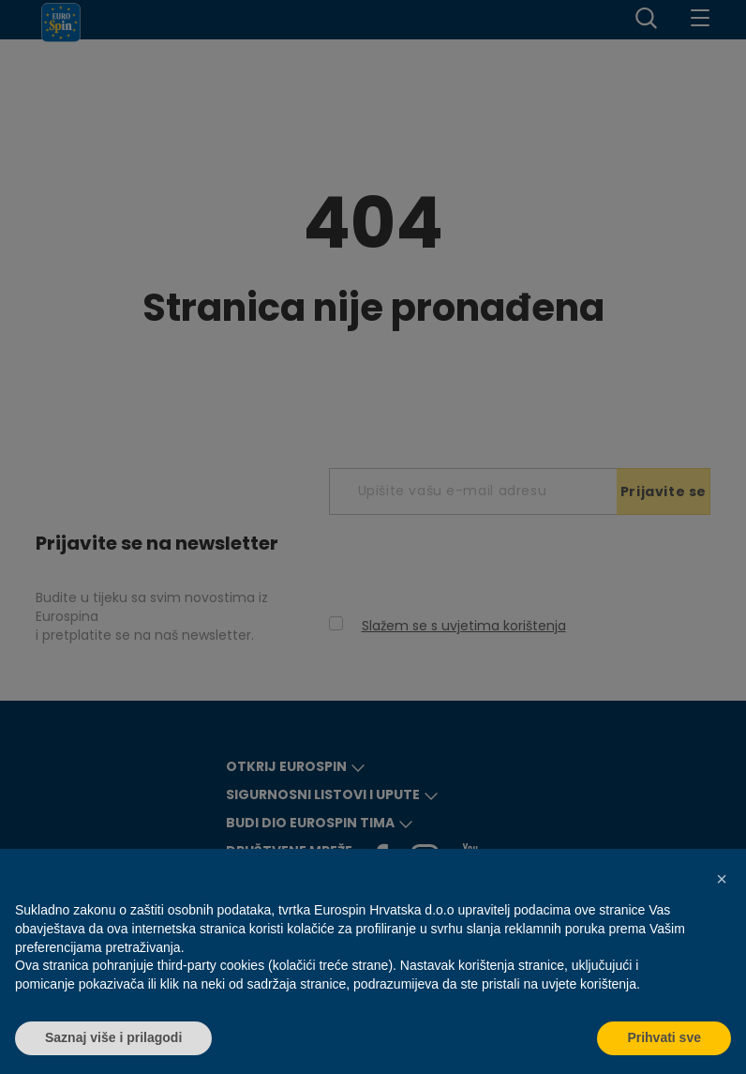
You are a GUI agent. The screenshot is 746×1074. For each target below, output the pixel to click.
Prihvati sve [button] (664, 1037)
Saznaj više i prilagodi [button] (113, 1037)
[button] (722, 879)
